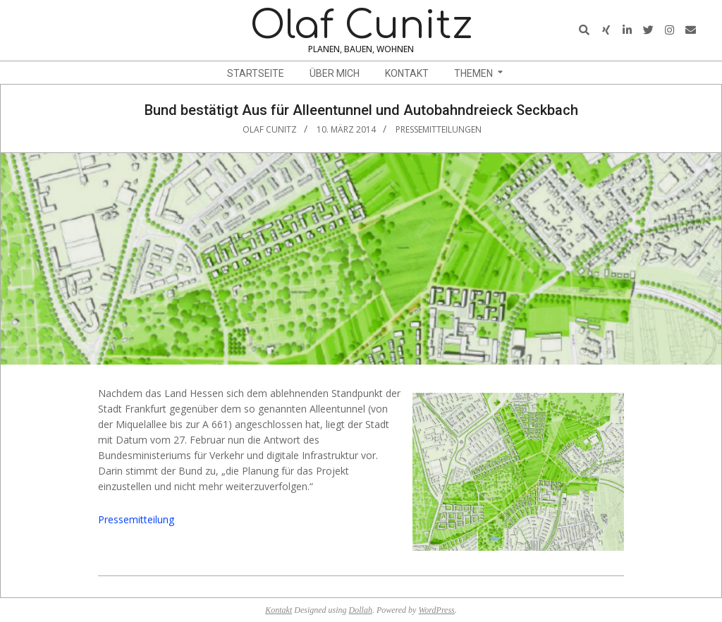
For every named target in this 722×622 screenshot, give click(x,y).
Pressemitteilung (136, 519)
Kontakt (278, 610)
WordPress (436, 610)
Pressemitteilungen (439, 129)
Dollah (360, 610)
